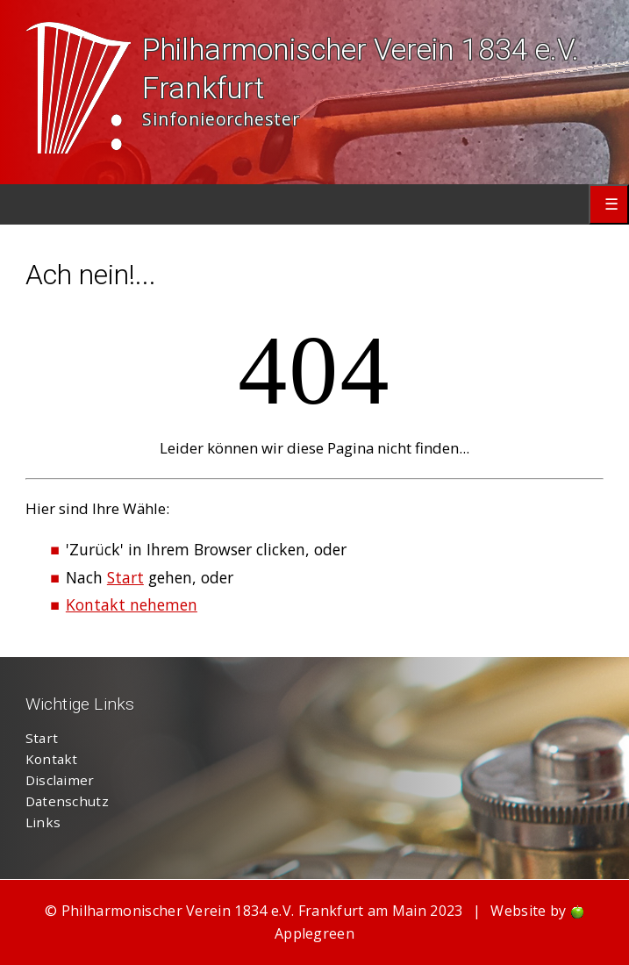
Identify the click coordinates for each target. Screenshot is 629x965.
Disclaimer (60, 780)
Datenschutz (67, 801)
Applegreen (314, 933)
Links (43, 822)
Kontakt (51, 759)
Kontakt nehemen (131, 604)
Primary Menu (609, 204)
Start (125, 577)
